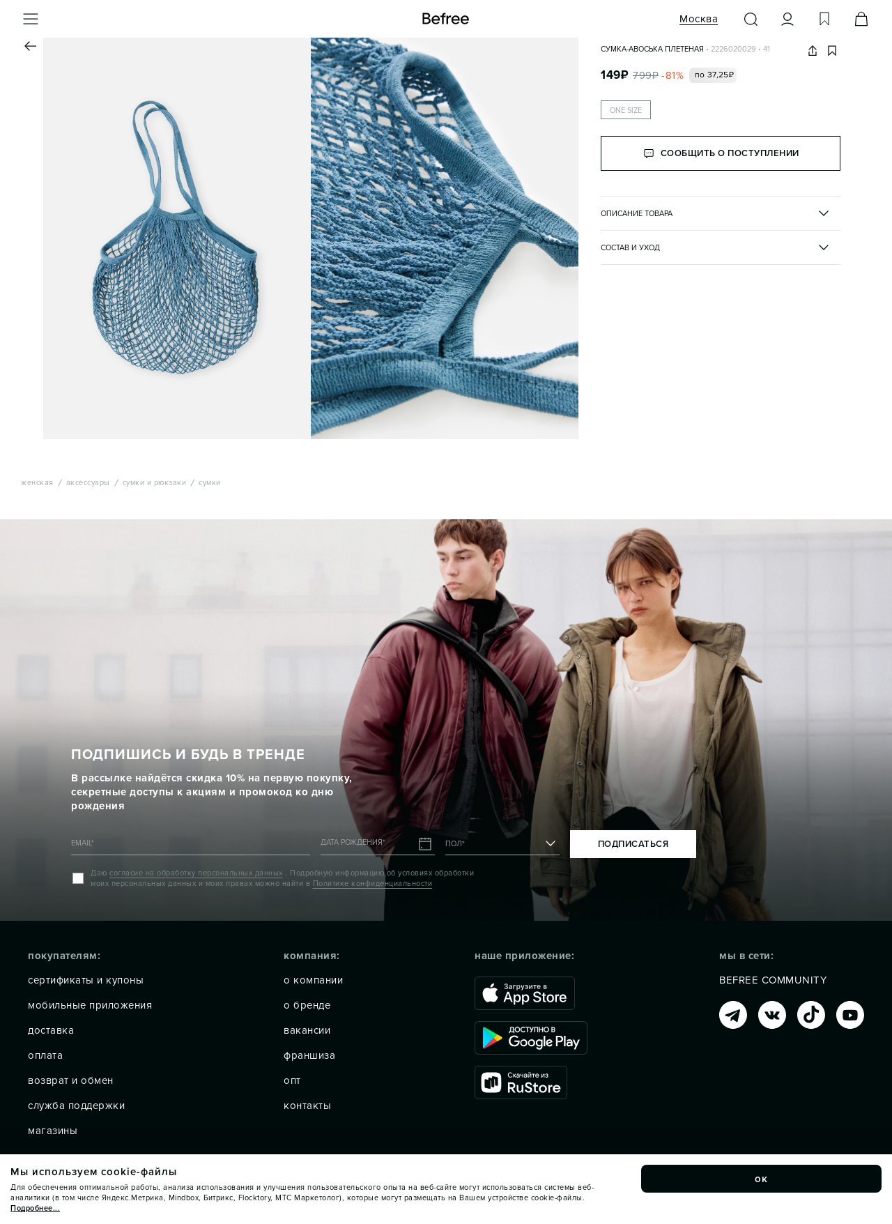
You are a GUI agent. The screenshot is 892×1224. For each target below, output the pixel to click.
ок (762, 1178)
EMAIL (82, 843)
